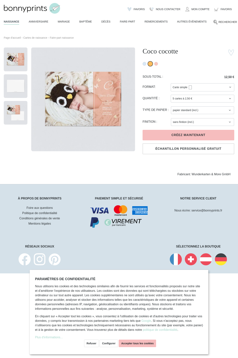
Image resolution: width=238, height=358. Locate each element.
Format (149, 86)
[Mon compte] (197, 9)
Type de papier (155, 109)
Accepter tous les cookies (137, 343)
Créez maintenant (188, 135)
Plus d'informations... (49, 337)
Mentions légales (39, 223)
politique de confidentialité (160, 329)
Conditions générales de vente (39, 218)
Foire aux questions (39, 207)
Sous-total (152, 76)
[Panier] (223, 9)
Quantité (151, 98)
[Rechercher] (225, 22)
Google (146, 320)
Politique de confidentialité (39, 213)
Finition (149, 121)
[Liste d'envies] (136, 9)
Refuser (91, 343)
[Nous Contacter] (165, 9)
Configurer (109, 343)
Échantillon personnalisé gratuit (188, 148)
